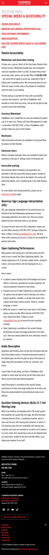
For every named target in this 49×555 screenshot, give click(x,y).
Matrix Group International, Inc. (28, 549)
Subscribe (4, 530)
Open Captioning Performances (15, 33)
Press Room (5, 525)
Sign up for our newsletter (15, 517)
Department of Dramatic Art (10, 500)
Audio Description (10, 38)
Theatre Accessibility (11, 24)
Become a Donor (6, 527)
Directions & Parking (9, 194)
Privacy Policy (6, 537)
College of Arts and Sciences (10, 498)
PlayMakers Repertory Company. (15, 545)
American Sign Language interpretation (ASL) (21, 28)
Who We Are (5, 535)
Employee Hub (6, 540)
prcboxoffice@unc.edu (27, 234)
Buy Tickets (5, 532)
